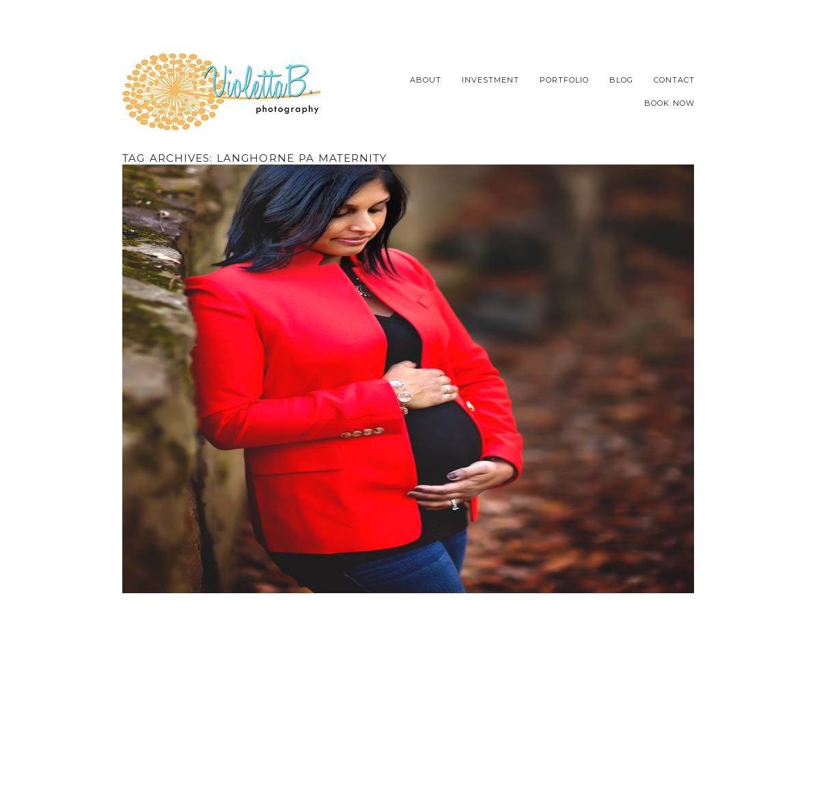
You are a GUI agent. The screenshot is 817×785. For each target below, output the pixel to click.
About (425, 80)
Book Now (669, 103)
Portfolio (564, 80)
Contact (674, 80)
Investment (490, 80)
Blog (621, 80)
